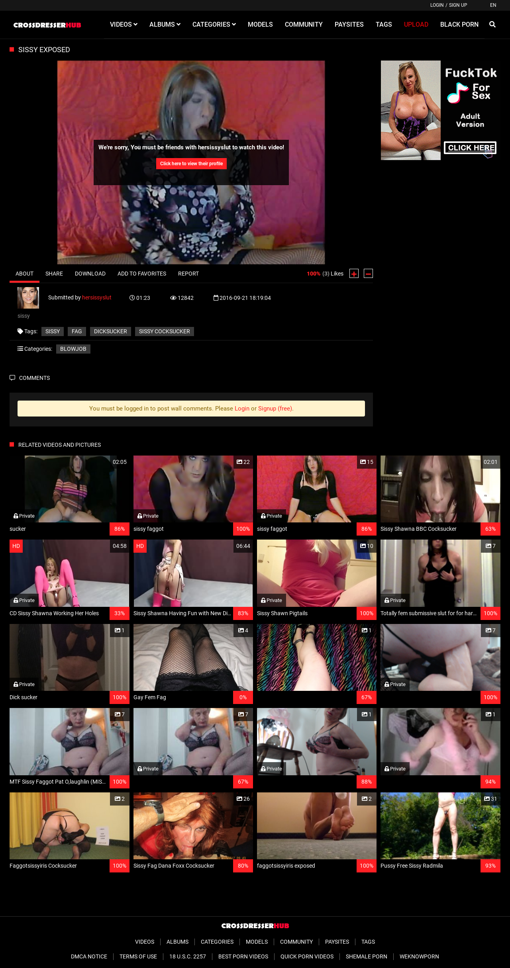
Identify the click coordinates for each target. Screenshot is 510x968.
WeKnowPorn (419, 956)
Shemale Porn (366, 956)
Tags (368, 942)
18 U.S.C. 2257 (187, 956)
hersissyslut (97, 297)
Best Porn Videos (243, 956)
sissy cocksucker (164, 331)
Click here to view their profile (191, 163)
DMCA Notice (89, 956)
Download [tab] (90, 273)
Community (296, 942)
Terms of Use (138, 956)
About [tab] (24, 273)
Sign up (458, 5)
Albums (177, 942)
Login (437, 5)
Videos (144, 942)
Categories (217, 942)
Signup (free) (275, 408)
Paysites (337, 942)
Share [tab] (54, 273)
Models (257, 942)
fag (77, 331)
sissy (52, 331)
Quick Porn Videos (306, 956)
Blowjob (73, 349)
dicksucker (110, 331)
